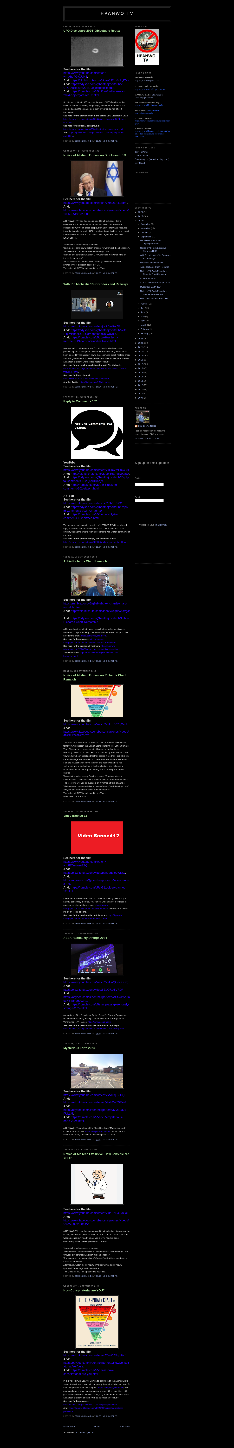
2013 (140, 381)
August (144, 304)
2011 (140, 389)
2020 (140, 351)
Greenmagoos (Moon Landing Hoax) (152, 159)
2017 (140, 364)
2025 (140, 216)
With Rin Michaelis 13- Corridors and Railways (95, 284)
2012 (140, 385)
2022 (140, 343)
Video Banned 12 (75, 815)
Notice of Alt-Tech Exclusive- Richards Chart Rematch (94, 677)
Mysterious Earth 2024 (79, 1048)
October (145, 232)
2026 (140, 212)
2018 (140, 360)
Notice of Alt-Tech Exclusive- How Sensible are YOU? (96, 1156)
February (145, 329)
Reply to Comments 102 (80, 401)
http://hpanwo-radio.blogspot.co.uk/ (149, 96)
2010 (140, 393)
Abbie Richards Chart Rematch (85, 561)
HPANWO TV (117, 13)
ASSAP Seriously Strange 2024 (85, 938)
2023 (140, 338)
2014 (140, 376)
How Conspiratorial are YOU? (84, 1290)
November (146, 228)
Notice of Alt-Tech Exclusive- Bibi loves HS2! (94, 155)
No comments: (110, 141)
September (146, 236)
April (143, 320)
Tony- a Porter (141, 152)
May (143, 316)
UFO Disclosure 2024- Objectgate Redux (91, 30)
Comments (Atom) (84, 1432)
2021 (140, 347)
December (146, 224)
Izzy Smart (140, 163)
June (143, 312)
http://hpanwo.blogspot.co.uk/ (147, 80)
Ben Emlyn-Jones (147, 426)
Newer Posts (69, 1426)
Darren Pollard (142, 155)
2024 (140, 220)
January (145, 333)
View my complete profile (149, 439)
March (144, 325)
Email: (138, 497)
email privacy (161, 525)
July (143, 308)
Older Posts (124, 1426)
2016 (140, 368)
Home (97, 1426)
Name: (138, 478)
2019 (140, 355)
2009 (140, 398)
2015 (140, 372)
